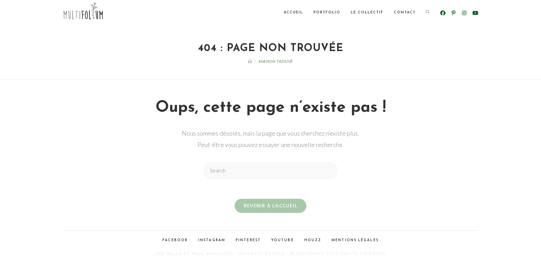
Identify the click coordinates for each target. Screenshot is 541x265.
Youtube (282, 241)
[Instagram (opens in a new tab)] (464, 13)
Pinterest (248, 241)
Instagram (211, 241)
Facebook (175, 241)
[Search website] (428, 13)
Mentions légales (355, 241)
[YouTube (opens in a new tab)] (475, 13)
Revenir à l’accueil (271, 206)
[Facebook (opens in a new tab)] (442, 13)
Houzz (313, 241)
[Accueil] (250, 61)
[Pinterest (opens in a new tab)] (453, 13)
